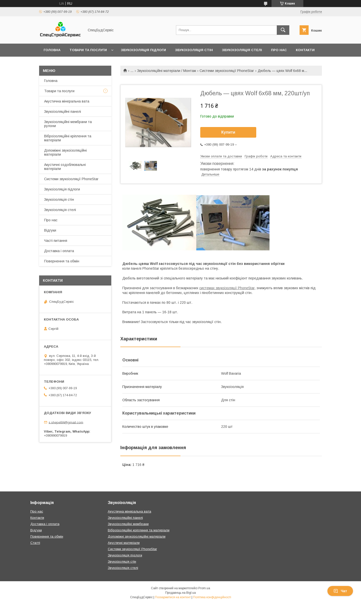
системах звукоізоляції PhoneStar (226, 288)
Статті (35, 543)
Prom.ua (204, 588)
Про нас (279, 50)
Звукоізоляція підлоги (143, 50)
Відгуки (50, 230)
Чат (340, 591)
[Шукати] (283, 30)
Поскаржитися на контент (173, 597)
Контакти (305, 50)
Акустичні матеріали (124, 543)
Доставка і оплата (59, 251)
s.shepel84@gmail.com (66, 422)
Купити (228, 132)
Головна (52, 50)
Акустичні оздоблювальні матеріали (65, 167)
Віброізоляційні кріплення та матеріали (67, 138)
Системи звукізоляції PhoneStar (132, 549)
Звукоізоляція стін (194, 50)
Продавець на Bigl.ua (180, 592)
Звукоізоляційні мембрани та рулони (68, 124)
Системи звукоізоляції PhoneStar (227, 71)
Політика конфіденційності (212, 597)
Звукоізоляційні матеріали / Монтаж (166, 71)
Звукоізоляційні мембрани (128, 524)
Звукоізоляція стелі (242, 50)
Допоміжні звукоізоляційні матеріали (65, 152)
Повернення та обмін (61, 261)
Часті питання (55, 241)
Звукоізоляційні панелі (62, 112)
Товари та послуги (88, 50)
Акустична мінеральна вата (66, 101)
